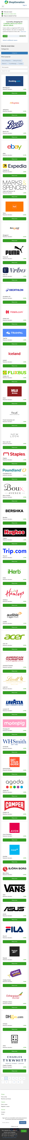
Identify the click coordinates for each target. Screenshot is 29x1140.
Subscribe (22, 1122)
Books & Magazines (6, 60)
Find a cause (4, 1104)
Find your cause (8, 12)
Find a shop (4, 1097)
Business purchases (6, 1099)
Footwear (20, 63)
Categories (14, 53)
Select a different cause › (10, 40)
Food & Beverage (12, 63)
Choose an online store (10, 14)
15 (14, 1082)
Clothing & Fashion (17, 60)
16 (18, 1082)
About (2, 1114)
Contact (3, 1112)
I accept (24, 1131)
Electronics (4, 63)
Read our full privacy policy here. (9, 1136)
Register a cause (5, 1106)
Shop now (14, 93)
